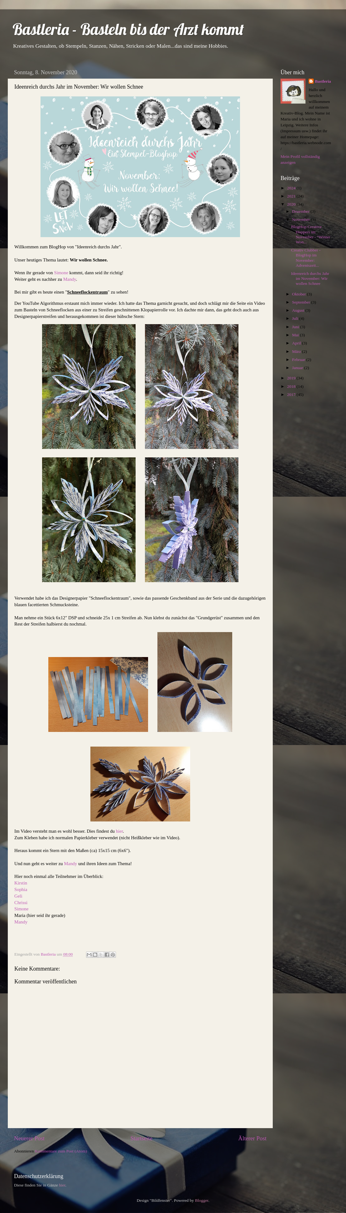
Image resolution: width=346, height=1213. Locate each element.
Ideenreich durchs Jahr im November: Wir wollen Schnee (310, 278)
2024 (291, 188)
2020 (291, 204)
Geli (18, 896)
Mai (296, 335)
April (297, 343)
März (297, 351)
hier (119, 831)
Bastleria (323, 81)
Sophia (20, 889)
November (301, 219)
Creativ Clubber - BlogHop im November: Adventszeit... (305, 258)
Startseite (141, 1138)
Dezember (301, 211)
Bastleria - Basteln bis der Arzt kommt (128, 29)
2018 (291, 386)
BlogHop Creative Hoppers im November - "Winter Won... (310, 234)
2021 (291, 196)
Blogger (201, 1200)
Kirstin (20, 882)
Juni (296, 326)
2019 (291, 378)
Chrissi (20, 902)
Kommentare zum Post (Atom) (61, 1151)
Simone (61, 272)
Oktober (299, 294)
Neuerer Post (29, 1138)
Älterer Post (252, 1138)
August (298, 310)
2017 (291, 394)
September (301, 302)
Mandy (69, 279)
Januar (298, 367)
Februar (299, 359)
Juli (295, 318)
